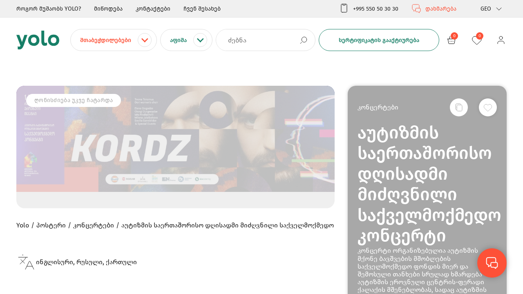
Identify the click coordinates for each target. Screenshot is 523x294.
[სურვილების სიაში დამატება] (488, 107)
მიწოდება (108, 8)
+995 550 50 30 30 (368, 8)
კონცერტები (378, 107)
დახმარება (433, 8)
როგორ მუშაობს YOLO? (48, 8)
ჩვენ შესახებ (202, 8)
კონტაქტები (153, 8)
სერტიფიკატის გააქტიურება (379, 40)
